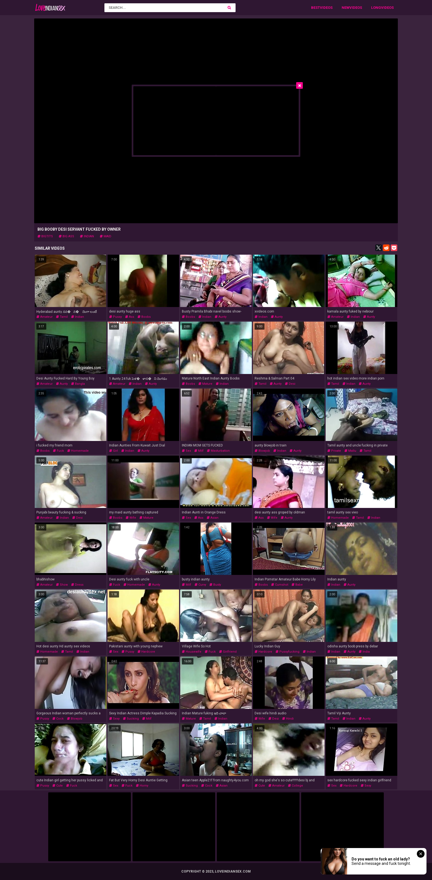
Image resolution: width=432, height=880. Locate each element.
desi (290, 384)
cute (57, 785)
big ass (66, 236)
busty (215, 584)
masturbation (218, 451)
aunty (220, 317)
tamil (62, 317)
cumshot (279, 584)
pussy (115, 317)
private (334, 451)
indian (87, 236)
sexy (114, 718)
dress (77, 584)
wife (131, 518)
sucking (131, 718)
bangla (78, 384)
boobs (144, 317)
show (62, 584)
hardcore (146, 651)
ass (129, 317)
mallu (350, 451)
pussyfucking (287, 651)
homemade (78, 451)
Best (315, 8)
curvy (200, 584)
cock (58, 718)
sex (186, 451)
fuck (58, 451)
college (295, 785)
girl (113, 451)
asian (212, 518)
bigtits (45, 236)
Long (376, 8)
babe (297, 584)
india (364, 651)
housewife (191, 651)
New (345, 8)
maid (105, 236)
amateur (44, 317)
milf (199, 451)
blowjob (262, 451)
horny (142, 785)
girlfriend (228, 651)
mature (205, 384)
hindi (288, 718)
